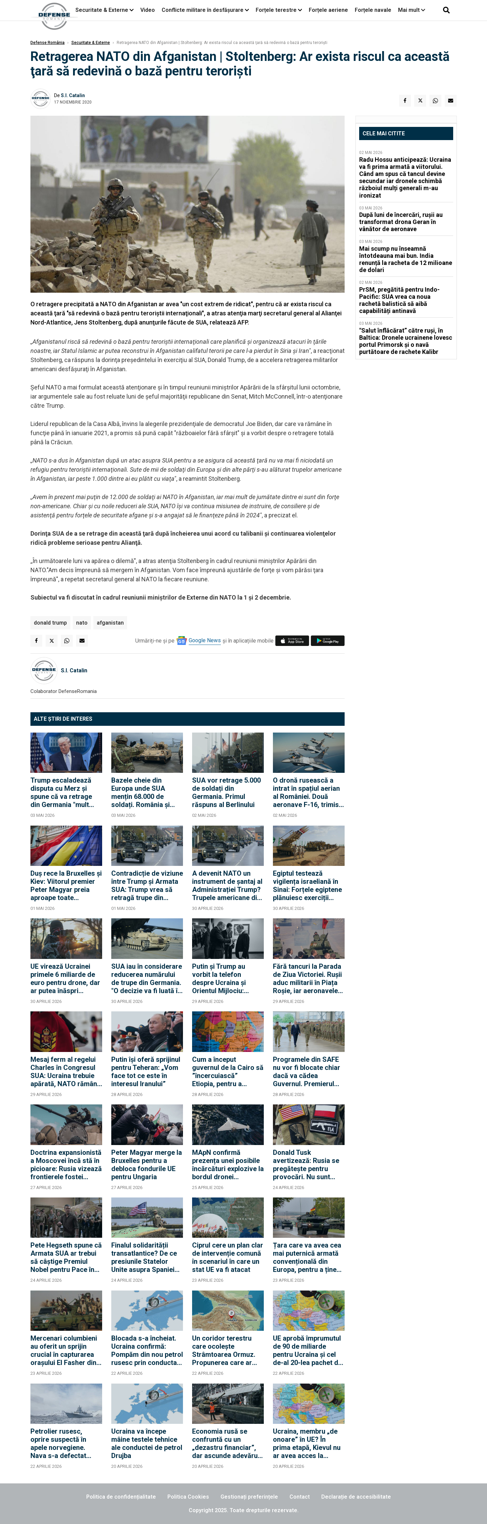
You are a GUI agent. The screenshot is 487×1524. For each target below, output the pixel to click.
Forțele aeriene (328, 10)
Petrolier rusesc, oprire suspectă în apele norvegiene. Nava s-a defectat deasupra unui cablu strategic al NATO (61, 1443)
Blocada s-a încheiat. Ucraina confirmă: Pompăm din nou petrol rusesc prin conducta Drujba (147, 1350)
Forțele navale (373, 10)
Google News (205, 640)
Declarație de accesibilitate (356, 1497)
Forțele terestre (276, 10)
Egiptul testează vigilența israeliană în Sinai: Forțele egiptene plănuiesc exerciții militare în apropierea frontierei (307, 885)
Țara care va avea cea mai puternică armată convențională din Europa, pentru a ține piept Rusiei (307, 1257)
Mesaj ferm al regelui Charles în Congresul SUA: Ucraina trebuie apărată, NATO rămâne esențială (65, 1071)
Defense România (47, 42)
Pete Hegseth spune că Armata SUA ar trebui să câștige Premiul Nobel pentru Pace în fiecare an (66, 1257)
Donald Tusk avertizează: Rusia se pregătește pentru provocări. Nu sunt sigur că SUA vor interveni (306, 1164)
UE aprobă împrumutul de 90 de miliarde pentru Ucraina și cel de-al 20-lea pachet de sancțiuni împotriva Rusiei (307, 1350)
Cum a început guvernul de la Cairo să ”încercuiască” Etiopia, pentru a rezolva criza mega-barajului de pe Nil (227, 1071)
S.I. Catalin (73, 95)
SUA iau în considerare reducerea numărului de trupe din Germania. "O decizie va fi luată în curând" (146, 978)
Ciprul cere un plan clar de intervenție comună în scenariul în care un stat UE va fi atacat (227, 1257)
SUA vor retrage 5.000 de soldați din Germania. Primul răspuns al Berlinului (226, 792)
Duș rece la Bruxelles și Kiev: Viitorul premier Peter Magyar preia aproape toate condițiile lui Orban (66, 885)
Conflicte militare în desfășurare (203, 10)
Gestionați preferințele (249, 1497)
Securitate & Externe (101, 10)
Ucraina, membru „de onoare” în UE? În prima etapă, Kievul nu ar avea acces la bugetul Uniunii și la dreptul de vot (307, 1443)
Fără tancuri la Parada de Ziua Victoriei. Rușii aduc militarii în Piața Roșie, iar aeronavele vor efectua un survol (307, 978)
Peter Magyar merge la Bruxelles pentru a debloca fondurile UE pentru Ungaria (146, 1164)
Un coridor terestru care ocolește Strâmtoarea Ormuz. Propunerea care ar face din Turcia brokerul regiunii (223, 1350)
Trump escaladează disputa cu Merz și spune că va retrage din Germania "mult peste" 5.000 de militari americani (65, 792)
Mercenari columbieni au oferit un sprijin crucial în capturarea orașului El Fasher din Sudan (63, 1350)
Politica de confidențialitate (121, 1497)
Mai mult (411, 10)
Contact (299, 1497)
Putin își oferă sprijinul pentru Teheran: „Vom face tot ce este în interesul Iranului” (145, 1071)
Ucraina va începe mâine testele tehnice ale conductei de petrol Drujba (146, 1443)
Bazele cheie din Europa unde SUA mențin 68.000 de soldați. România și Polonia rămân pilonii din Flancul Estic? (143, 792)
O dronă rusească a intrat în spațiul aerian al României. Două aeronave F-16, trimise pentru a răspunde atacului (308, 792)
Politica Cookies (188, 1497)
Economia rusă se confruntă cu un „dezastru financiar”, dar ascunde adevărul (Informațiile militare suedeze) (225, 1443)
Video (147, 10)
